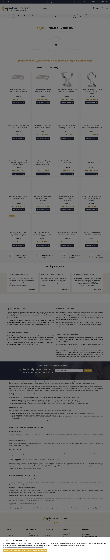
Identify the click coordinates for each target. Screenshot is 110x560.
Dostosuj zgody (26, 550)
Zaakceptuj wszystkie (39, 550)
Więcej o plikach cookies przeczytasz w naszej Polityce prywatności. (23, 547)
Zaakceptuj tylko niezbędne (12, 550)
